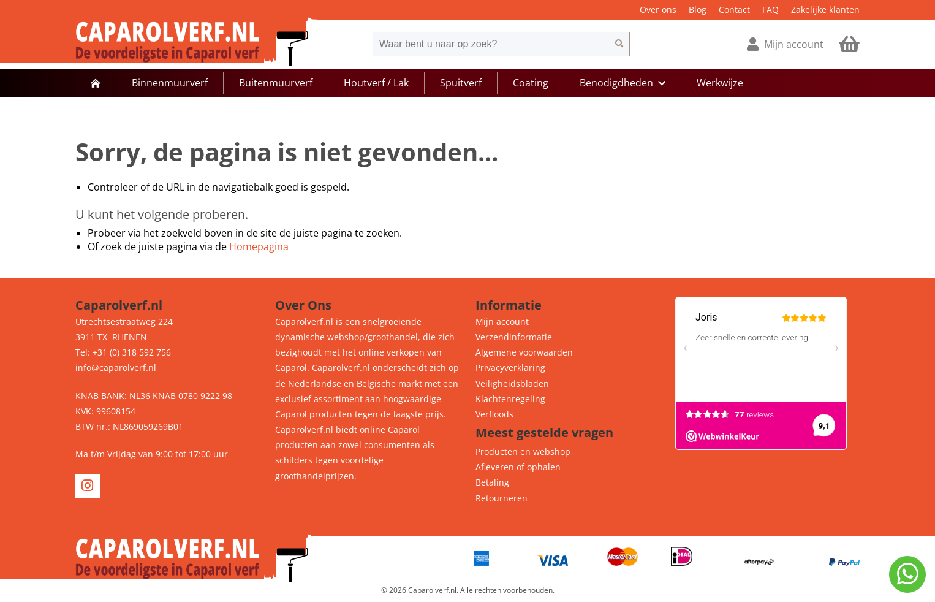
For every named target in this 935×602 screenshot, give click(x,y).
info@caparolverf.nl (115, 367)
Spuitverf (461, 83)
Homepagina (259, 246)
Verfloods (494, 414)
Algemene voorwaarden (524, 352)
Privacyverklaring (510, 367)
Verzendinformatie (513, 337)
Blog (697, 9)
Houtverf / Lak (376, 83)
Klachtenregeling (510, 399)
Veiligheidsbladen (512, 383)
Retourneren (501, 498)
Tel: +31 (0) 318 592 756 (123, 352)
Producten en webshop (522, 451)
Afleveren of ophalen (518, 467)
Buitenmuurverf (275, 83)
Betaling (492, 482)
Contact (734, 9)
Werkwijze (720, 83)
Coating (530, 83)
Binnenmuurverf (170, 83)
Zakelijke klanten (825, 9)
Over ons (658, 9)
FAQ (770, 9)
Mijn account (502, 321)
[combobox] (491, 44)
